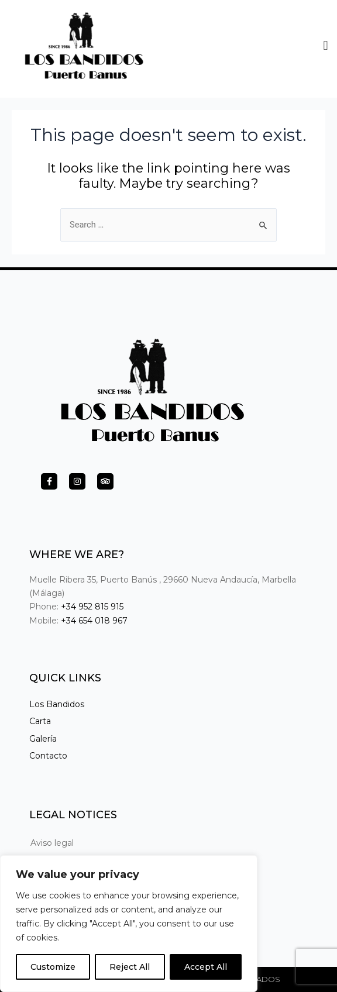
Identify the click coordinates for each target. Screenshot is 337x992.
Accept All (205, 967)
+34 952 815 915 (92, 606)
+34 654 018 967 (94, 620)
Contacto (48, 755)
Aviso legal (52, 843)
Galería (43, 738)
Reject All (129, 967)
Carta (40, 721)
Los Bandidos (56, 704)
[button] (325, 42)
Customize (52, 967)
